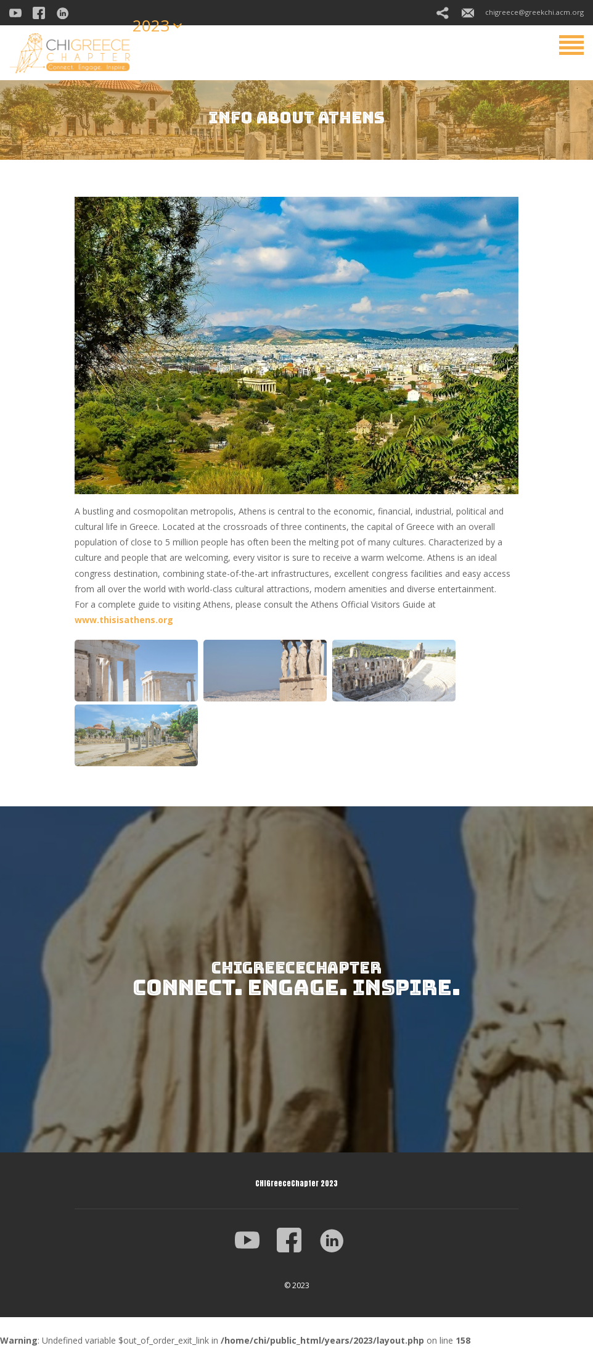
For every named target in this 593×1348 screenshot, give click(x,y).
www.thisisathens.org (124, 620)
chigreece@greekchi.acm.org (523, 12)
